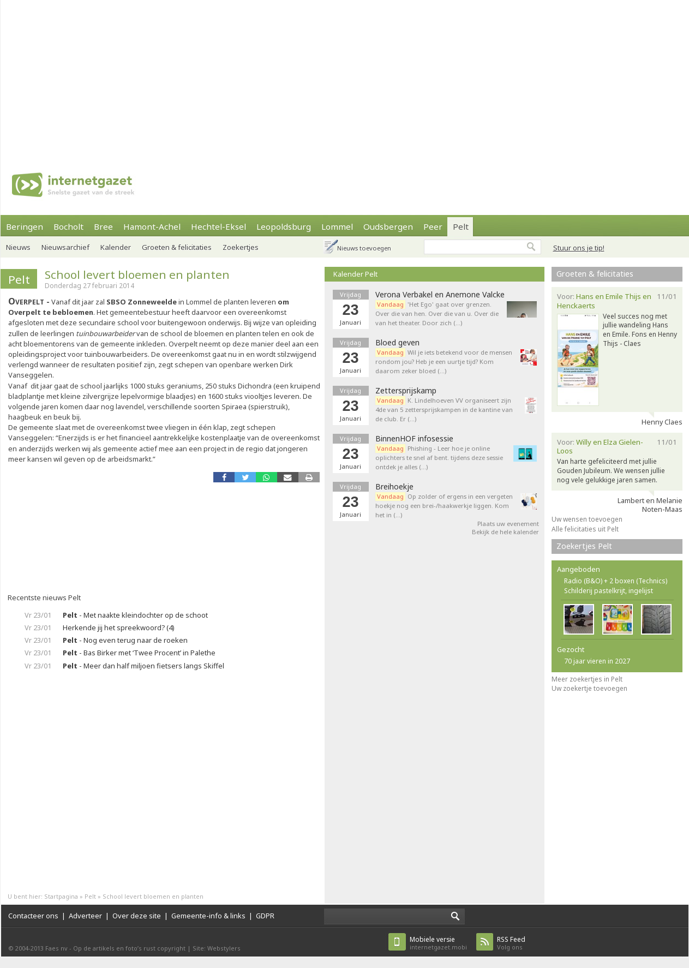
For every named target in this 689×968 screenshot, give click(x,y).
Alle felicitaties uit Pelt (585, 529)
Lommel (337, 226)
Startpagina (61, 896)
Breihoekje (394, 487)
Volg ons (511, 943)
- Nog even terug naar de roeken (125, 640)
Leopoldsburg (283, 226)
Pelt (461, 226)
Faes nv (56, 948)
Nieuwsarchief (65, 247)
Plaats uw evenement (508, 523)
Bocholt (68, 226)
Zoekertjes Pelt (584, 546)
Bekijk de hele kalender (505, 532)
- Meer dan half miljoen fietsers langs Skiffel (143, 666)
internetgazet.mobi (438, 943)
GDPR (265, 916)
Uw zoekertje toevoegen (589, 688)
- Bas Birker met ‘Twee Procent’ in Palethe (139, 653)
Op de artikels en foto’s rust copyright (129, 948)
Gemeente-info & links (208, 916)
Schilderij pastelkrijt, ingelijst (608, 590)
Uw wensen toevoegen (587, 519)
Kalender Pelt (355, 274)
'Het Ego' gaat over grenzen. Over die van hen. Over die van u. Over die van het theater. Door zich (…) (437, 313)
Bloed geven (397, 343)
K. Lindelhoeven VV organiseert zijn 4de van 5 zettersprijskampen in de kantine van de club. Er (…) (444, 409)
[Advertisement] (254, 76)
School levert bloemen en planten (137, 274)
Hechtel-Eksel (218, 226)
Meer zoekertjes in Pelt (587, 679)
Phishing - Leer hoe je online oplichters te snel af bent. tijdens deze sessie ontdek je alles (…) (439, 457)
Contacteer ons (33, 916)
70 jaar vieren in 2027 (597, 661)
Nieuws (18, 247)
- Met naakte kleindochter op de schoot (135, 615)
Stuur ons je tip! (578, 248)
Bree (103, 226)
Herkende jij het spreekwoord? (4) (119, 627)
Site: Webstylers (217, 948)
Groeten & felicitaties (177, 247)
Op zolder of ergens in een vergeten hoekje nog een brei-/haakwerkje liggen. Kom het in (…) (444, 505)
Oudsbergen (388, 226)
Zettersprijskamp (405, 391)
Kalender (115, 247)
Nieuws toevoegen (364, 248)
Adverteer (85, 916)
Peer (432, 226)
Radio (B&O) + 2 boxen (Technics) (615, 580)
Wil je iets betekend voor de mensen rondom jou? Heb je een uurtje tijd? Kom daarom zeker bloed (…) (443, 361)
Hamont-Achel (152, 226)
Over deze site (136, 916)
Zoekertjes (241, 247)
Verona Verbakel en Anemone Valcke (440, 295)
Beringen (24, 226)
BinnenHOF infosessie (414, 439)
